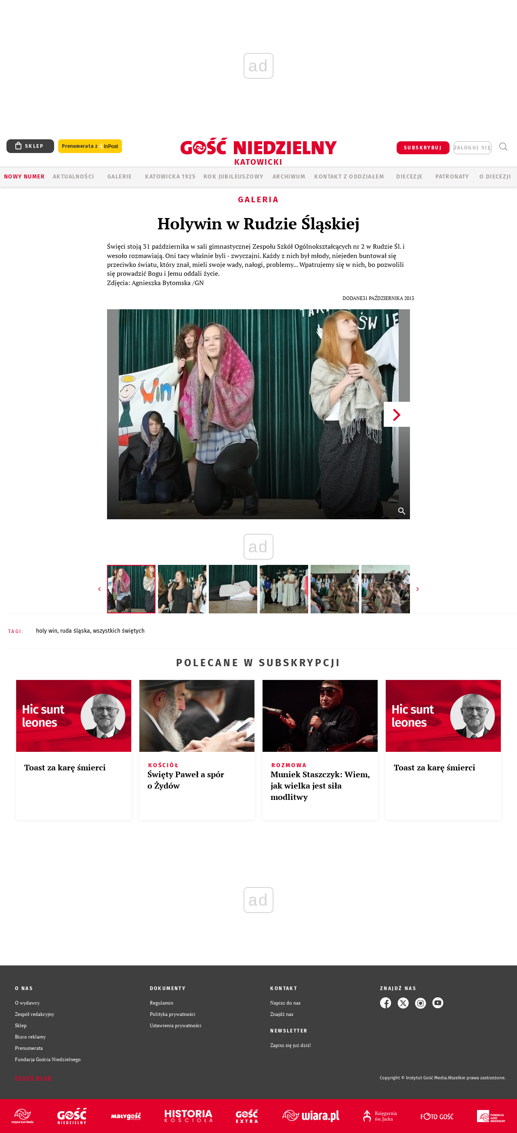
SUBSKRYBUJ (423, 148)
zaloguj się (472, 148)
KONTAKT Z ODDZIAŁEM (349, 176)
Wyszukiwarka (503, 146)
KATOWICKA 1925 (170, 176)
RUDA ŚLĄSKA (75, 630)
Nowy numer (24, 176)
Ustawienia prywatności (176, 1025)
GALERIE (119, 176)
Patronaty (452, 176)
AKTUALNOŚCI (73, 176)
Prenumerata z (90, 146)
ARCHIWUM (289, 176)
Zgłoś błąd (33, 1078)
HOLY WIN (46, 630)
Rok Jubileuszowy (233, 176)
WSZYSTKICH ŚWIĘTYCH (119, 630)
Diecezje (409, 176)
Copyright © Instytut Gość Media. (414, 1078)
